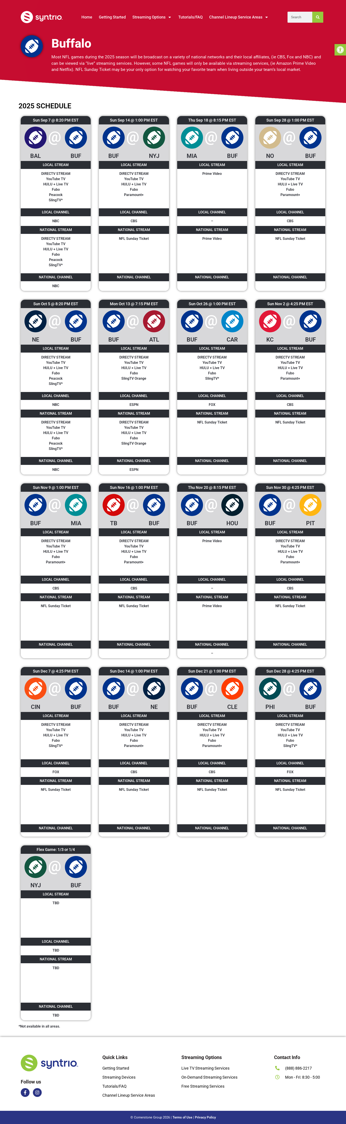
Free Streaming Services (202, 1086)
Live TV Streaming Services (205, 1068)
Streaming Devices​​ (118, 1077)
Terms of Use (182, 1117)
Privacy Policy (205, 1117)
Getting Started (112, 17)
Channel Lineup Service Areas (239, 17)
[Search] (317, 17)
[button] (340, 49)
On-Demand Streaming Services (209, 1077)
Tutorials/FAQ (190, 17)
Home (86, 17)
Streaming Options (152, 17)
